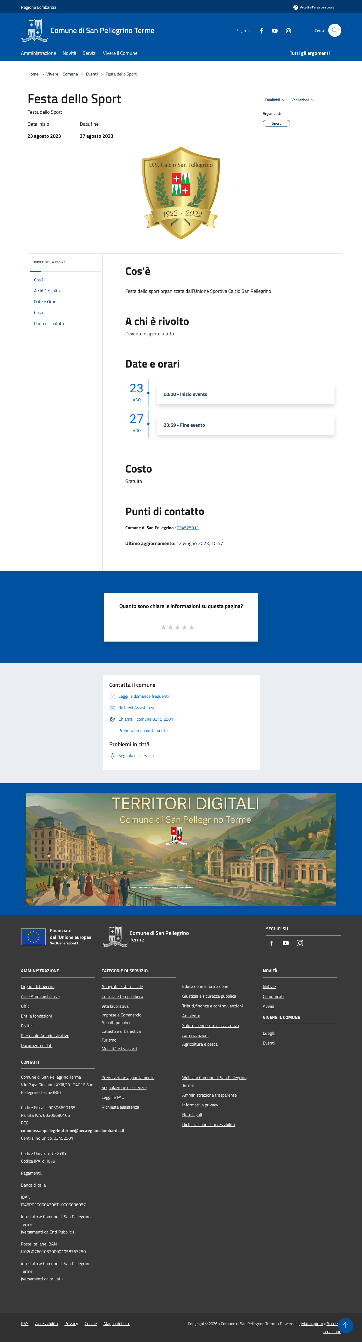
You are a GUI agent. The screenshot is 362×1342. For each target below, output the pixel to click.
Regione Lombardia (38, 7)
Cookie (91, 1323)
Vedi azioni (303, 100)
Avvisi (268, 1006)
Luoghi (269, 1033)
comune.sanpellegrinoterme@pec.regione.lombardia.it (72, 1130)
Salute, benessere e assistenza (210, 1025)
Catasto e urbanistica (121, 1031)
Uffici (26, 1006)
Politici (27, 1025)
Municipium (312, 1323)
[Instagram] (286, 30)
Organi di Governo (37, 986)
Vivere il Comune (62, 74)
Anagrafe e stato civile (122, 986)
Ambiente (191, 1015)
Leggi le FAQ (113, 1097)
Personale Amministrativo (45, 1035)
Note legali (192, 1114)
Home (33, 74)
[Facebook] (259, 30)
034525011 (188, 527)
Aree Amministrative (40, 996)
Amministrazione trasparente (209, 1095)
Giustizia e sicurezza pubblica (209, 996)
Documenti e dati (37, 1045)
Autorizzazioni (195, 1035)
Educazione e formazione (205, 986)
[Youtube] (272, 30)
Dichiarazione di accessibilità (208, 1124)
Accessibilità (46, 1323)
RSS (25, 1323)
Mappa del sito (117, 1323)
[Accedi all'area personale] (313, 7)
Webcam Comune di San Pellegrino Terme (214, 1081)
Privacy (71, 1323)
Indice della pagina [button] (49, 262)
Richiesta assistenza (120, 1107)
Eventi (92, 74)
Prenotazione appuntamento (128, 1077)
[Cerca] (334, 30)
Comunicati (273, 996)
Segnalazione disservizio (124, 1087)
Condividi (276, 100)
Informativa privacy (200, 1105)
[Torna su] (345, 1325)
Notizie (269, 986)
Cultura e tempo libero (122, 996)
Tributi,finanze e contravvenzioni (212, 1006)
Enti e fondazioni (36, 1016)
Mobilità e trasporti (119, 1048)
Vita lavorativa (115, 1006)
